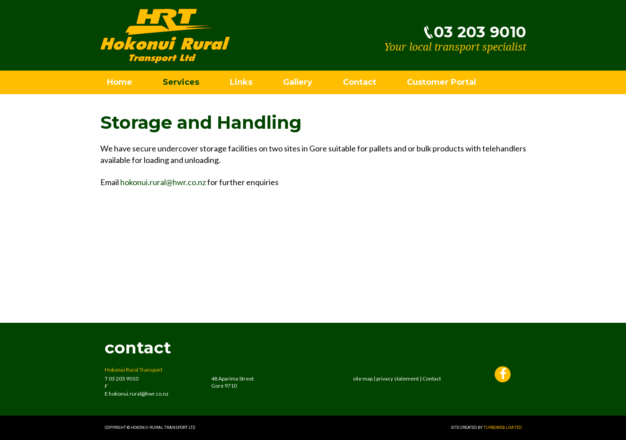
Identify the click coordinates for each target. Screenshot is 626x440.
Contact (359, 82)
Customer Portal (441, 82)
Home (119, 82)
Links (241, 82)
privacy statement (397, 378)
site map (363, 378)
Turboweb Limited (503, 427)
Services (181, 82)
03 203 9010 (480, 32)
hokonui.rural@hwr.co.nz (163, 182)
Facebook (503, 375)
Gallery (297, 82)
